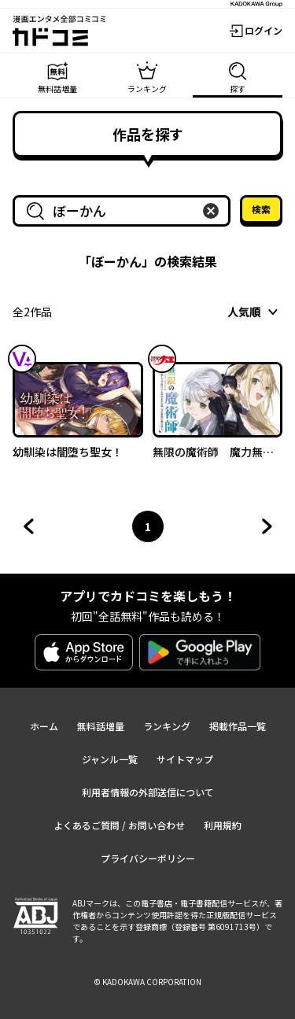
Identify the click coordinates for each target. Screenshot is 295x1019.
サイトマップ (185, 759)
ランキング (166, 726)
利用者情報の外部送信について (148, 792)
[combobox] (125, 211)
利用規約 (223, 825)
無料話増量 (100, 726)
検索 (261, 209)
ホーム (44, 726)
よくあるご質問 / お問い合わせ (119, 825)
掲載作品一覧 (237, 726)
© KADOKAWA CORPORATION (147, 982)
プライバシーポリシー (148, 858)
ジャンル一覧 (110, 759)
